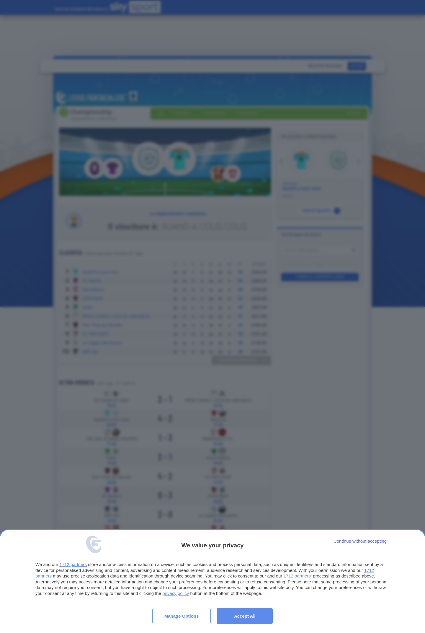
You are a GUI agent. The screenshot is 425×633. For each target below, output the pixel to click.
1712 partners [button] (73, 564)
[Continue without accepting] (360, 541)
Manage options (181, 616)
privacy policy (175, 593)
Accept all (245, 616)
